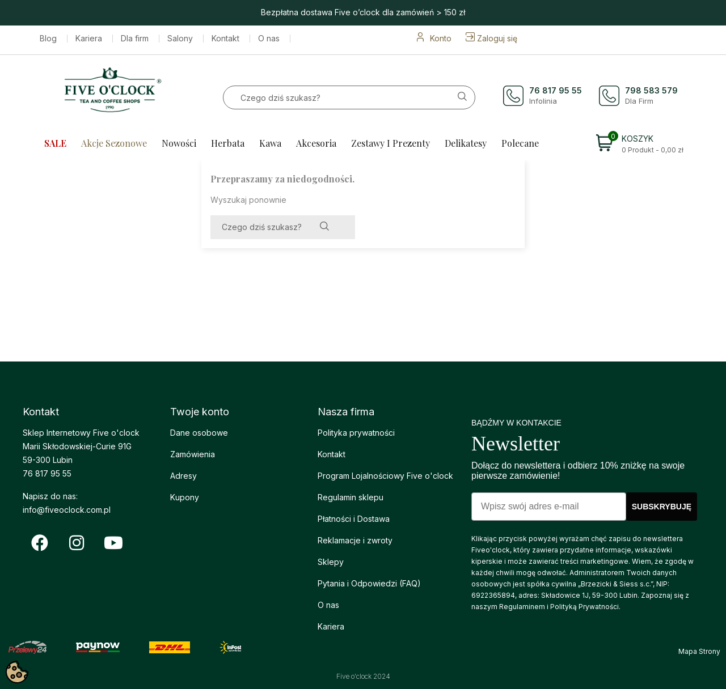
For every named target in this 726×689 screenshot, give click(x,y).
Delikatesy (466, 143)
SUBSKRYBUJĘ (661, 506)
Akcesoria (316, 143)
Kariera (88, 38)
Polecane (520, 143)
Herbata (227, 143)
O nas (269, 38)
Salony (180, 38)
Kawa (270, 143)
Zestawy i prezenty (390, 143)
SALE (55, 143)
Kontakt (225, 38)
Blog (48, 38)
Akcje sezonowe (114, 143)
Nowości (179, 143)
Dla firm (135, 38)
